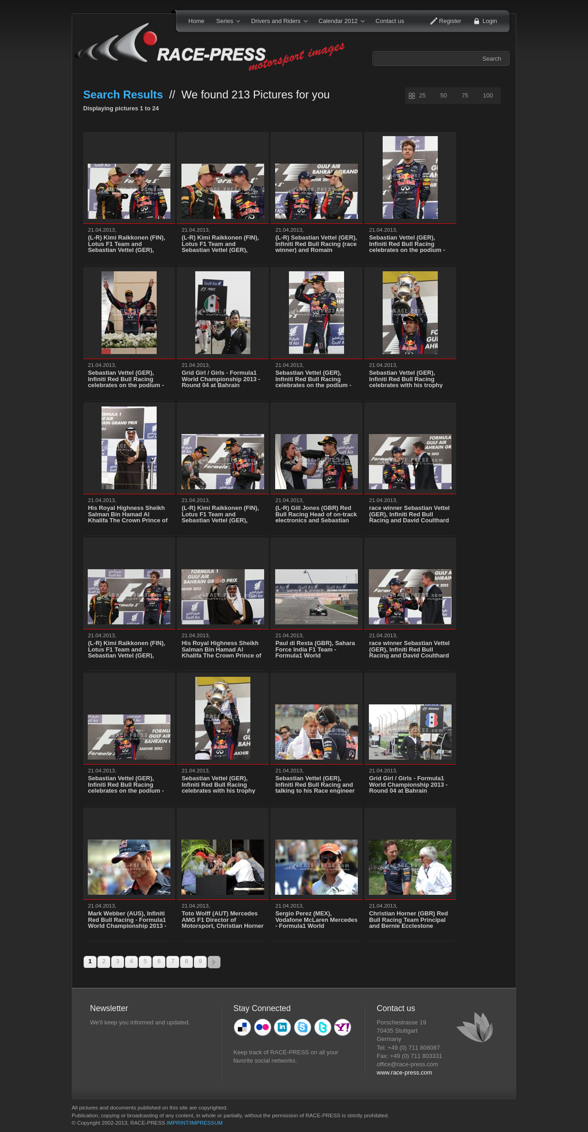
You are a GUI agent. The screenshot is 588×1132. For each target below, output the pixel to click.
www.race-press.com (404, 1072)
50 (444, 95)
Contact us (390, 20)
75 (465, 95)
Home (196, 20)
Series (225, 21)
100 (488, 95)
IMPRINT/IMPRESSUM (195, 1123)
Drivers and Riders (276, 21)
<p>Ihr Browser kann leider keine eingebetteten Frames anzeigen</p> (150, 1059)
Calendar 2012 (338, 21)
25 (422, 95)
